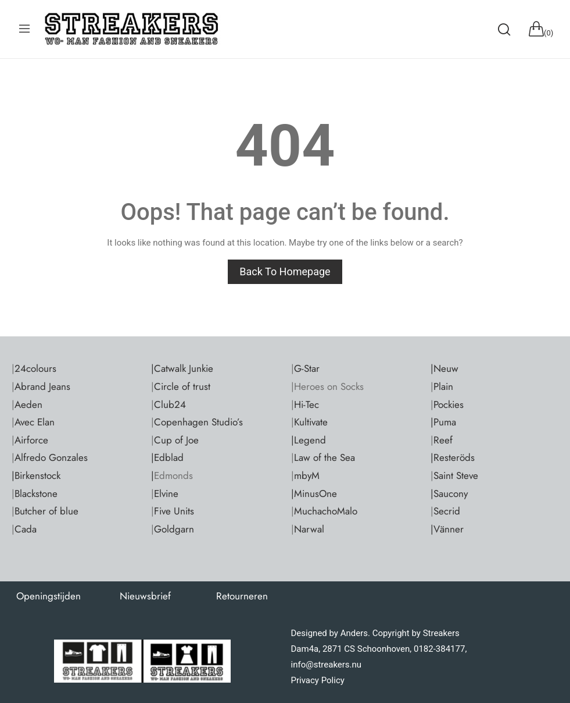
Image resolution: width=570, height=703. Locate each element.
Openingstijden (48, 596)
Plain (443, 386)
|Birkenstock (36, 475)
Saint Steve (455, 475)
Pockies (448, 404)
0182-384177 (439, 649)
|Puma (443, 422)
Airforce (31, 440)
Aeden (28, 404)
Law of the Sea (324, 457)
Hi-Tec (306, 404)
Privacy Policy (318, 680)
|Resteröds (453, 457)
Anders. (355, 633)
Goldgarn (174, 529)
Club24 (170, 404)
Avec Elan (35, 422)
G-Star (307, 368)
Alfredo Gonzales (51, 457)
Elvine (166, 493)
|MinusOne (314, 493)
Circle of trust (182, 386)
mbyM (307, 475)
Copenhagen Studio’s (198, 422)
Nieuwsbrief (145, 596)
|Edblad (167, 457)
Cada (26, 529)
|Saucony (449, 493)
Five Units (174, 511)
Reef (443, 440)
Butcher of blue (46, 511)
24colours (35, 368)
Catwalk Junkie (183, 368)
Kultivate (311, 422)
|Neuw (444, 368)
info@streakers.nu (326, 664)
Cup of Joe (176, 440)
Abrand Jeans (42, 386)
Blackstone (36, 493)
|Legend (308, 440)
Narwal (309, 529)
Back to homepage (284, 271)
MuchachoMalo (325, 511)
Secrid (446, 511)
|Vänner (447, 529)
